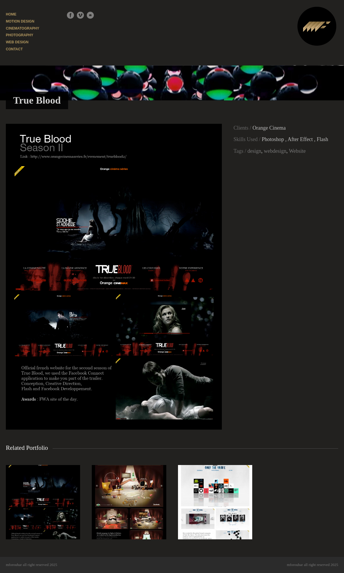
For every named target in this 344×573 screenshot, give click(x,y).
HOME (11, 14)
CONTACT (14, 49)
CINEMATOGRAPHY (22, 28)
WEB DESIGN (17, 42)
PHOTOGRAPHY (19, 35)
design (254, 151)
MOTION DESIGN (20, 21)
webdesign (275, 151)
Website (297, 151)
